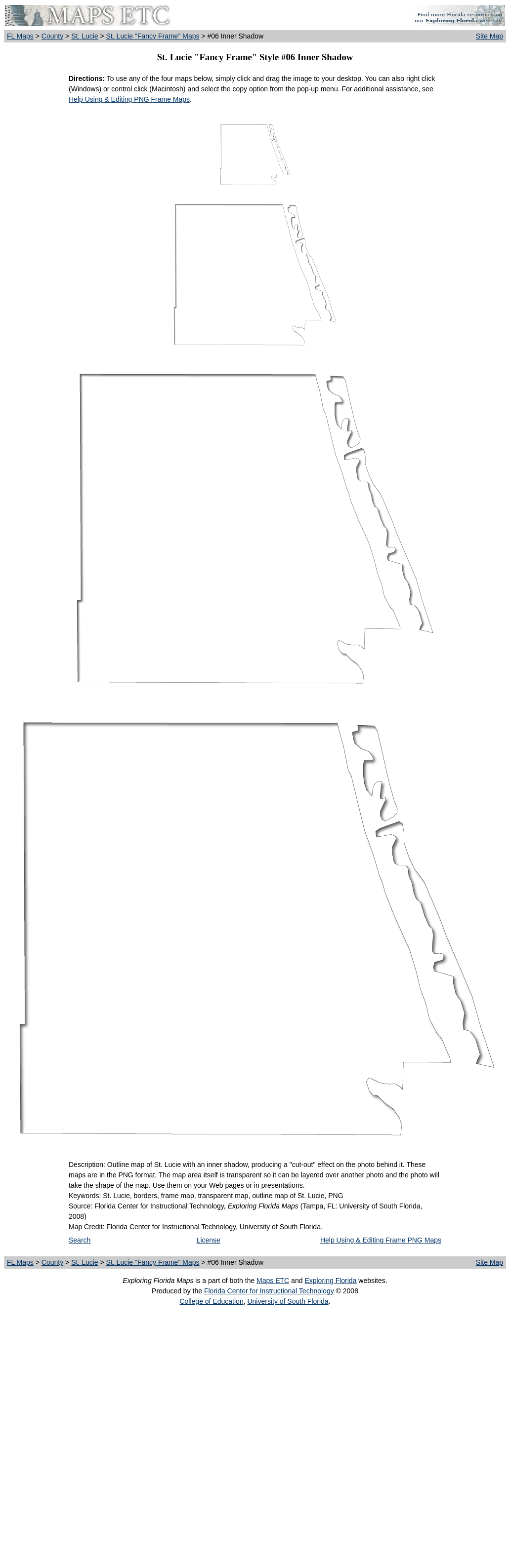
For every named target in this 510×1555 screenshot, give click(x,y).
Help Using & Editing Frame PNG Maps (380, 1240)
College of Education (211, 1301)
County (52, 36)
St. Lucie (84, 36)
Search (79, 1240)
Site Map (489, 36)
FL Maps (20, 36)
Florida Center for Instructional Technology (269, 1291)
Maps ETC (272, 1280)
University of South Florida (287, 1301)
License (208, 1240)
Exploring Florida (330, 1280)
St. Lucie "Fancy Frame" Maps (153, 36)
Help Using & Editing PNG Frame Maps (129, 99)
